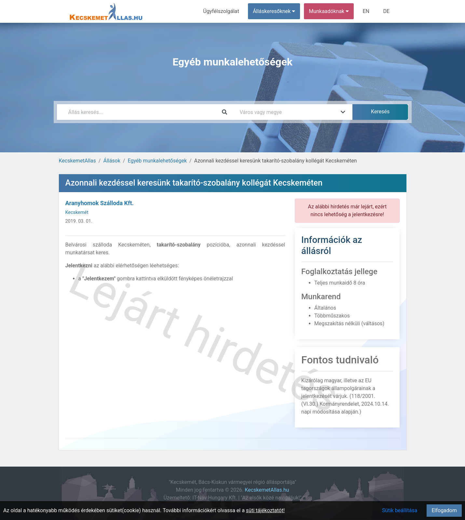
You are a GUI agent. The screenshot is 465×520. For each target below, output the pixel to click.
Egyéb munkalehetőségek (157, 161)
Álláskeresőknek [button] (274, 11)
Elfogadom (444, 510)
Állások (111, 161)
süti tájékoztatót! (265, 510)
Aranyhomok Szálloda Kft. (99, 203)
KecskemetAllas (77, 161)
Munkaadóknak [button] (329, 11)
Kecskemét (77, 212)
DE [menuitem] (386, 11)
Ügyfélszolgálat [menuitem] (221, 11)
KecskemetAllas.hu (267, 490)
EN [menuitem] (366, 11)
